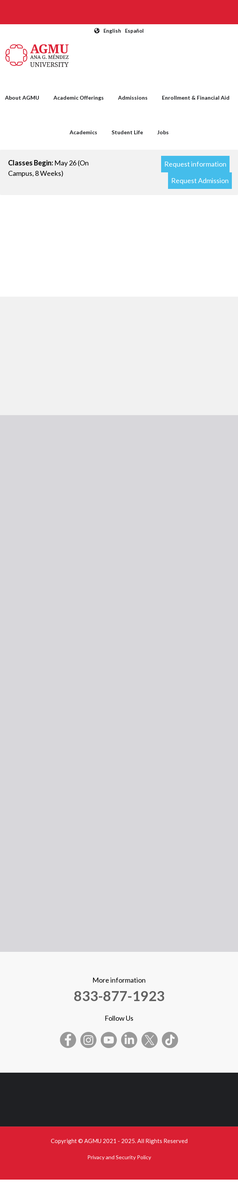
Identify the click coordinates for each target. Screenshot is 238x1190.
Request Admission (200, 180)
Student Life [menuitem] (127, 132)
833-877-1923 (119, 995)
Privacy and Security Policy (119, 1157)
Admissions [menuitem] (133, 97)
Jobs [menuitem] (163, 132)
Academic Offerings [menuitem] (78, 97)
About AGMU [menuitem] (22, 97)
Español (134, 31)
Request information (195, 164)
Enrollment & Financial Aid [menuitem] (196, 97)
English (112, 31)
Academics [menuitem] (83, 132)
